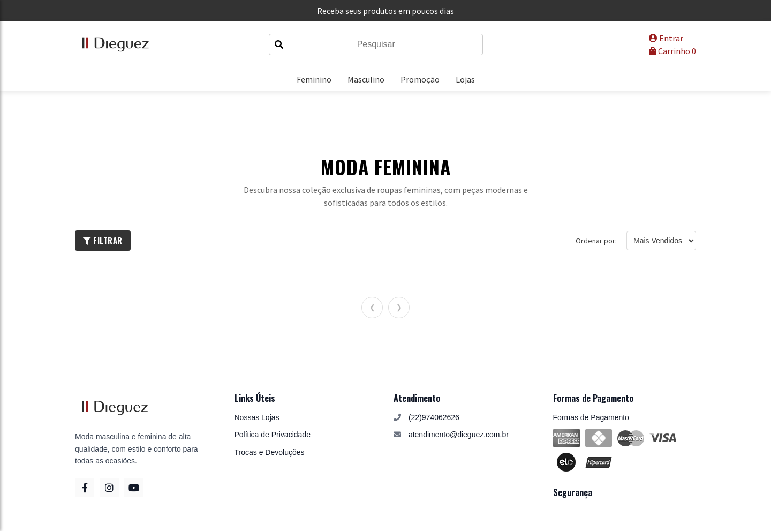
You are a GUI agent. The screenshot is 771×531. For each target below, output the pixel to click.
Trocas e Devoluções (270, 452)
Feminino (314, 79)
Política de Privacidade (273, 434)
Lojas (465, 79)
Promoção (420, 79)
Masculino (365, 79)
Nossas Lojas (257, 417)
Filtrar (103, 240)
